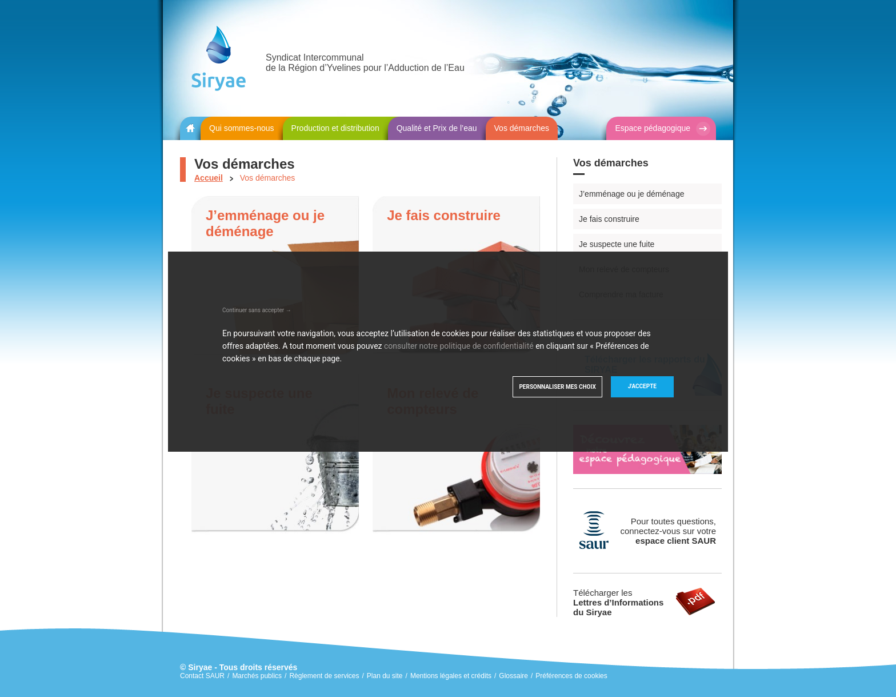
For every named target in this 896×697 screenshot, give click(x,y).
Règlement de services (324, 676)
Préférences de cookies (571, 676)
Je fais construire (609, 219)
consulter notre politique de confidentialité (459, 346)
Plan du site (385, 676)
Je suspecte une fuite (616, 244)
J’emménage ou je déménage (631, 193)
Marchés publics (257, 676)
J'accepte (642, 386)
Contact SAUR (202, 676)
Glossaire (513, 676)
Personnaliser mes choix (557, 387)
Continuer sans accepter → (256, 310)
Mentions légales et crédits (450, 676)
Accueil (208, 177)
